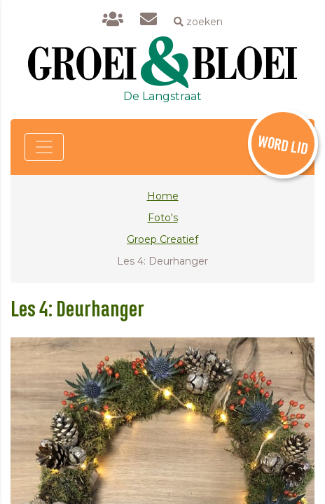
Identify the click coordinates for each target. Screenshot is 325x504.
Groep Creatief (162, 239)
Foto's (163, 217)
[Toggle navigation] (44, 147)
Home (163, 196)
